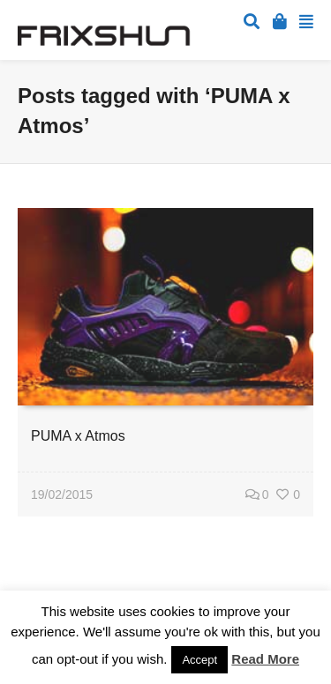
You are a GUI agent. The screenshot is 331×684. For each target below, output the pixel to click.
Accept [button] (199, 659)
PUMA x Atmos (78, 435)
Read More (265, 658)
